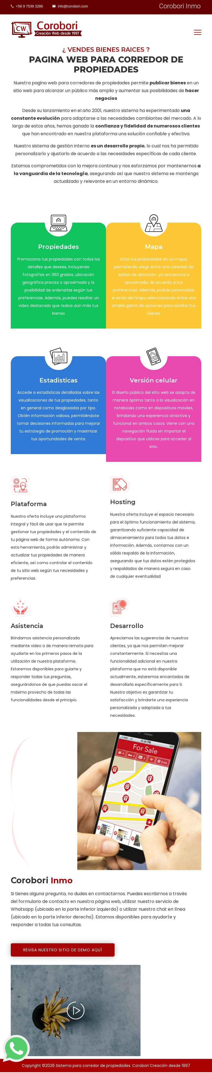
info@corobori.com (74, 6)
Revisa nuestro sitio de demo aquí (62, 951)
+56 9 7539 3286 (28, 6)
